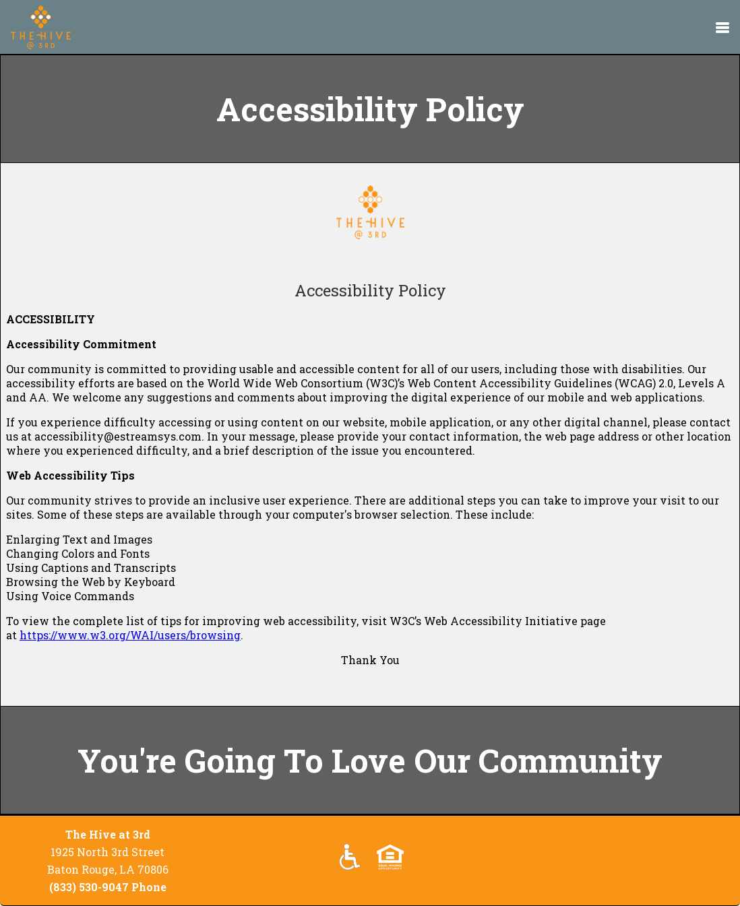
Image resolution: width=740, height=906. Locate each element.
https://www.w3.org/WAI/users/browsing (130, 635)
